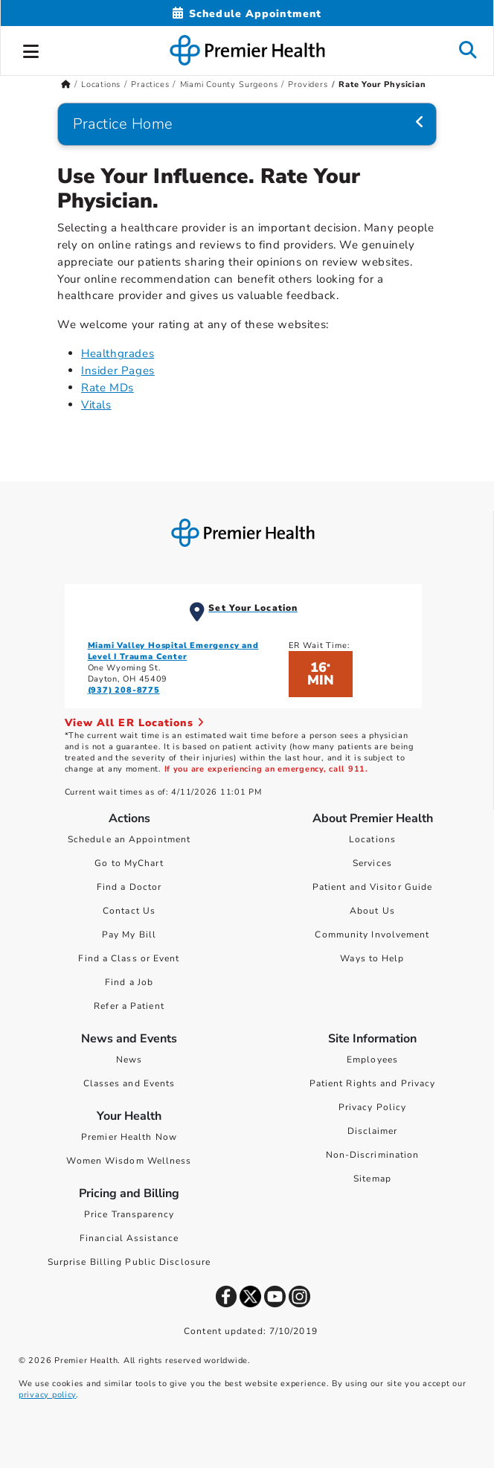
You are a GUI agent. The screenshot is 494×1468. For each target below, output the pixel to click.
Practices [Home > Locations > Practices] (150, 84)
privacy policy (47, 1394)
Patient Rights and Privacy (372, 1083)
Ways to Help (372, 958)
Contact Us (129, 911)
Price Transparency (129, 1214)
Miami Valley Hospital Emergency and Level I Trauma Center (173, 651)
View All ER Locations (135, 723)
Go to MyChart (128, 863)
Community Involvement (372, 934)
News (129, 1059)
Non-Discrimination (373, 1155)
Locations (372, 839)
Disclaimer (372, 1131)
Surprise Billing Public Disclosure (129, 1262)
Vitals (96, 404)
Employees (372, 1059)
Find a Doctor (129, 887)
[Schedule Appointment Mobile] (247, 14)
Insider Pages (118, 370)
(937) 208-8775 (124, 690)
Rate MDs (107, 387)
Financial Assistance (129, 1238)
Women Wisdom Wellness (128, 1161)
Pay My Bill (129, 934)
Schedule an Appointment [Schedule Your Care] (129, 839)
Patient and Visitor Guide (372, 887)
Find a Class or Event (128, 958)
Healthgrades (117, 353)
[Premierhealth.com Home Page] (66, 84)
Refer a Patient (129, 1006)
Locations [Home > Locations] (101, 84)
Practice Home (123, 124)
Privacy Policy (372, 1107)
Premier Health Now (129, 1137)
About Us (372, 911)
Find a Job (129, 982)
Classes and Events (129, 1083)
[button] (31, 49)
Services (372, 863)
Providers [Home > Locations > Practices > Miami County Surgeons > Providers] (307, 84)
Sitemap (372, 1179)
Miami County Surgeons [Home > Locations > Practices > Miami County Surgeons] (229, 84)
